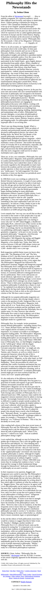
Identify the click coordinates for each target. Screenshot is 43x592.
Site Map (12, 571)
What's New (20, 571)
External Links (29, 578)
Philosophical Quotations (32, 576)
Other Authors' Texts (18, 576)
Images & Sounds (19, 578)
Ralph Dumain (26, 582)
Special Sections (37, 574)
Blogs (10, 578)
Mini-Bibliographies (16, 574)
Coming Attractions (31, 571)
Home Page (5, 571)
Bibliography (5, 574)
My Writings (7, 576)
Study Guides (27, 574)
